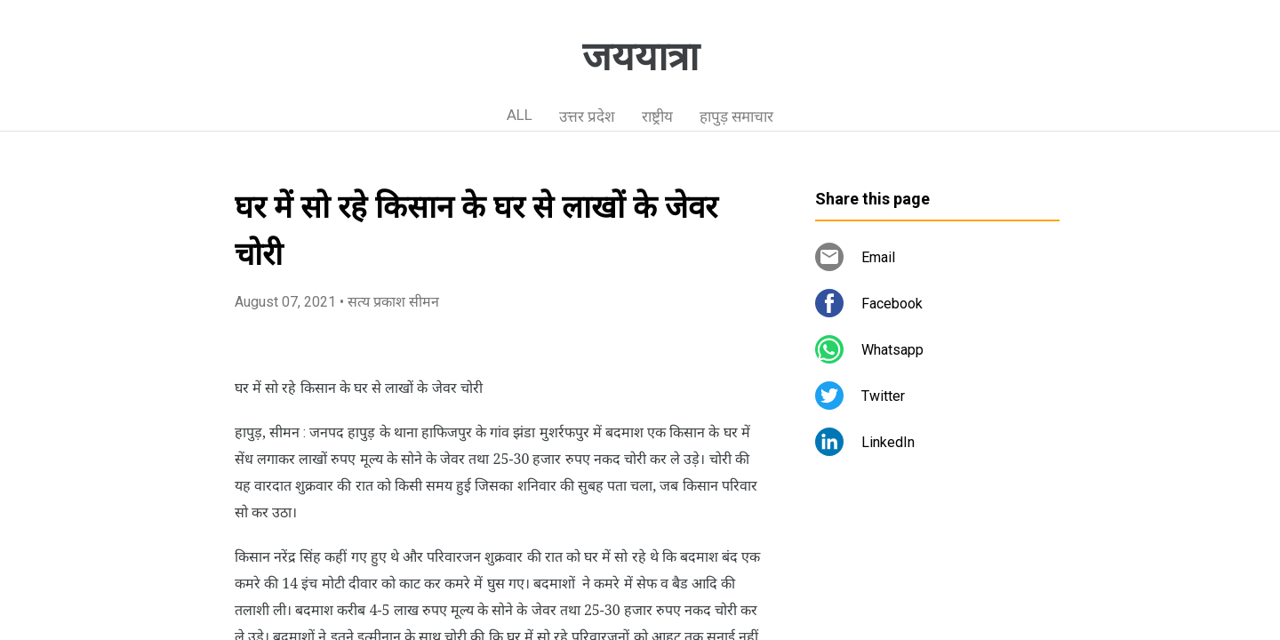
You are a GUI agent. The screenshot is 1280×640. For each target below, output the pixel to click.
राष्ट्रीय (657, 116)
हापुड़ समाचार (736, 116)
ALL (519, 115)
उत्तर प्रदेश (587, 116)
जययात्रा (640, 57)
